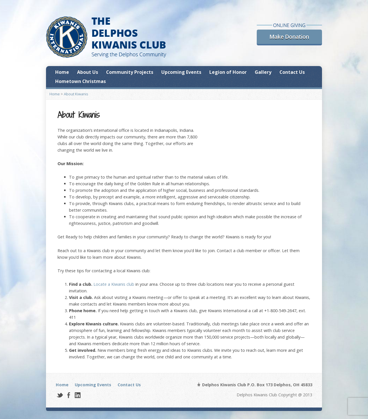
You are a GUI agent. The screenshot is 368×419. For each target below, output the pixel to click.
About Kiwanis (76, 93)
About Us (87, 72)
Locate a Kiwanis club (113, 284)
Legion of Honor (228, 72)
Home (62, 72)
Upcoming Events (181, 72)
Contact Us (292, 72)
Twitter (59, 395)
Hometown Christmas (80, 81)
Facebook (68, 395)
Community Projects (129, 72)
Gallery (263, 72)
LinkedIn (77, 395)
